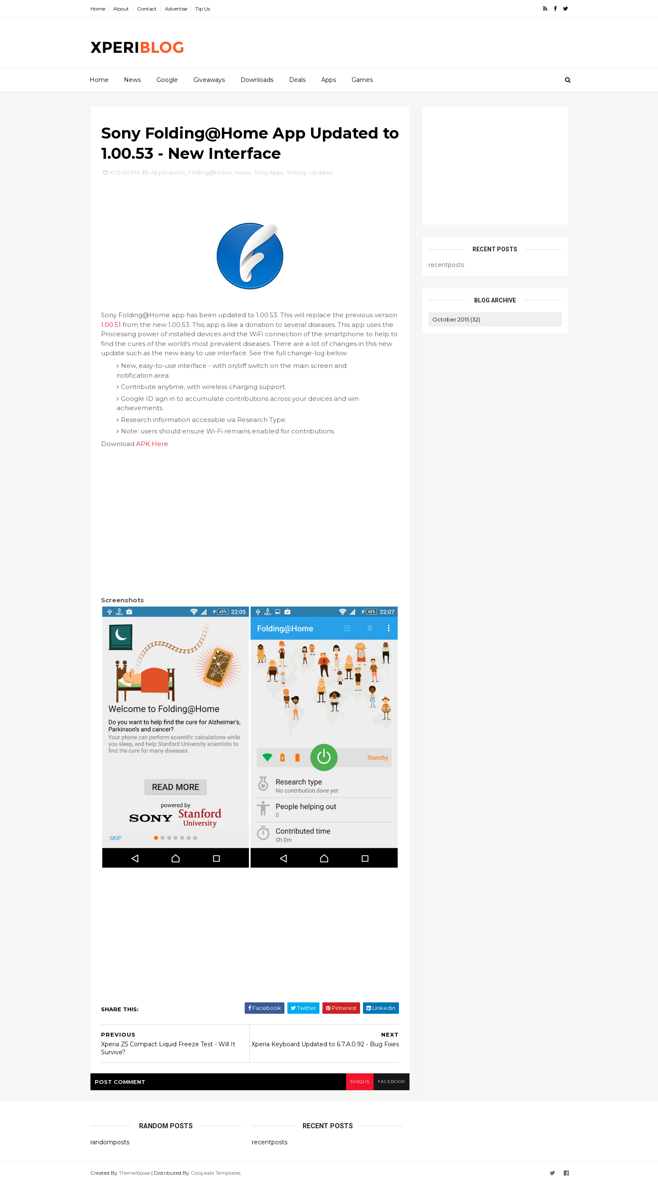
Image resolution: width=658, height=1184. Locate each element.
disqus (359, 1081)
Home (97, 8)
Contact (147, 8)
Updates (321, 172)
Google (167, 80)
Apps (328, 80)
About (121, 8)
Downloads (256, 80)
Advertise (176, 8)
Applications (168, 172)
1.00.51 (111, 325)
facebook (391, 1081)
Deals (297, 80)
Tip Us (202, 8)
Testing (296, 172)
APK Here (152, 444)
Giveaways (209, 80)
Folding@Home (210, 172)
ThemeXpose (134, 1173)
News (132, 80)
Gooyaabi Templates (215, 1173)
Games (362, 80)
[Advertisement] (414, 43)
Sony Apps (268, 172)
